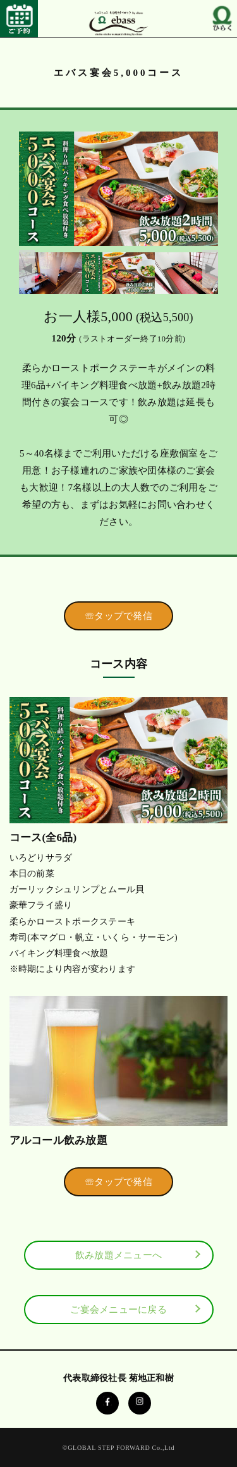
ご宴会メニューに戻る (118, 1309)
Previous (27, 269)
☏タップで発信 (118, 616)
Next (210, 269)
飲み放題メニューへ (118, 1255)
